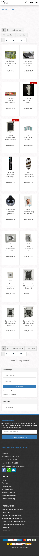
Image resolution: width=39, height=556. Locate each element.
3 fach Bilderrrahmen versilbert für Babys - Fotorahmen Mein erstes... (28, 138)
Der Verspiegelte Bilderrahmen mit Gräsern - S (28, 323)
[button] (4, 30)
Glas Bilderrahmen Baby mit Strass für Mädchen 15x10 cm (10, 249)
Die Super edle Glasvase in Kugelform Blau (10, 212)
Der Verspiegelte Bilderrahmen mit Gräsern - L (28, 286)
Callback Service (8, 486)
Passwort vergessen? (10, 394)
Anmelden (19, 386)
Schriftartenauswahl (9, 496)
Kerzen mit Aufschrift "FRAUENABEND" (10, 100)
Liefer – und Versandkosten (11, 515)
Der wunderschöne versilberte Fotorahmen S (10, 286)
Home (4, 480)
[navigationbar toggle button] (36, 2)
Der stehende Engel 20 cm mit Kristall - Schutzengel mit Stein (28, 100)
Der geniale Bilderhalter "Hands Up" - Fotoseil (10, 175)
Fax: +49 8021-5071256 (10, 463)
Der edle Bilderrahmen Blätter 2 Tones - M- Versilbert (10, 138)
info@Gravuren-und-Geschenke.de (13, 466)
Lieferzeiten (6, 512)
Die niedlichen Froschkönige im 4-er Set (10, 63)
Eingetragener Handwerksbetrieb (13, 524)
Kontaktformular (7, 489)
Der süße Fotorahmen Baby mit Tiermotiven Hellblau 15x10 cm (28, 212)
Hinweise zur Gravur (9, 492)
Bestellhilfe (6, 528)
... (17, 40)
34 (21, 40)
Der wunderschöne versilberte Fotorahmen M (28, 249)
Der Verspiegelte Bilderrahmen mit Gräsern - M (10, 323)
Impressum (6, 531)
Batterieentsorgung (8, 499)
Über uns (5, 483)
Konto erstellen (8, 391)
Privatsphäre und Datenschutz (12, 518)
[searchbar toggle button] (26, 2)
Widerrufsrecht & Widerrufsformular (14, 521)
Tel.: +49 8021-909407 (9, 460)
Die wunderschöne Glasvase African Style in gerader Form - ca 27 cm (28, 175)
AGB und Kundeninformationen (12, 509)
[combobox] (17, 30)
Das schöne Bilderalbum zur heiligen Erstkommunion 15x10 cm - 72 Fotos (28, 63)
